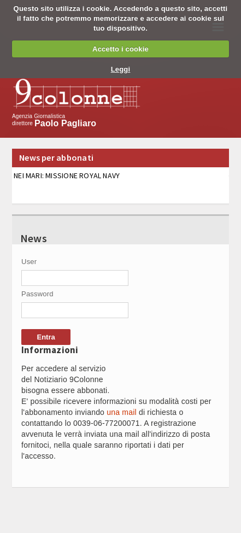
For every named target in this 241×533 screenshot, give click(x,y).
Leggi (121, 69)
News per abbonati (56, 157)
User (29, 261)
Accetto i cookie (120, 49)
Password (37, 294)
